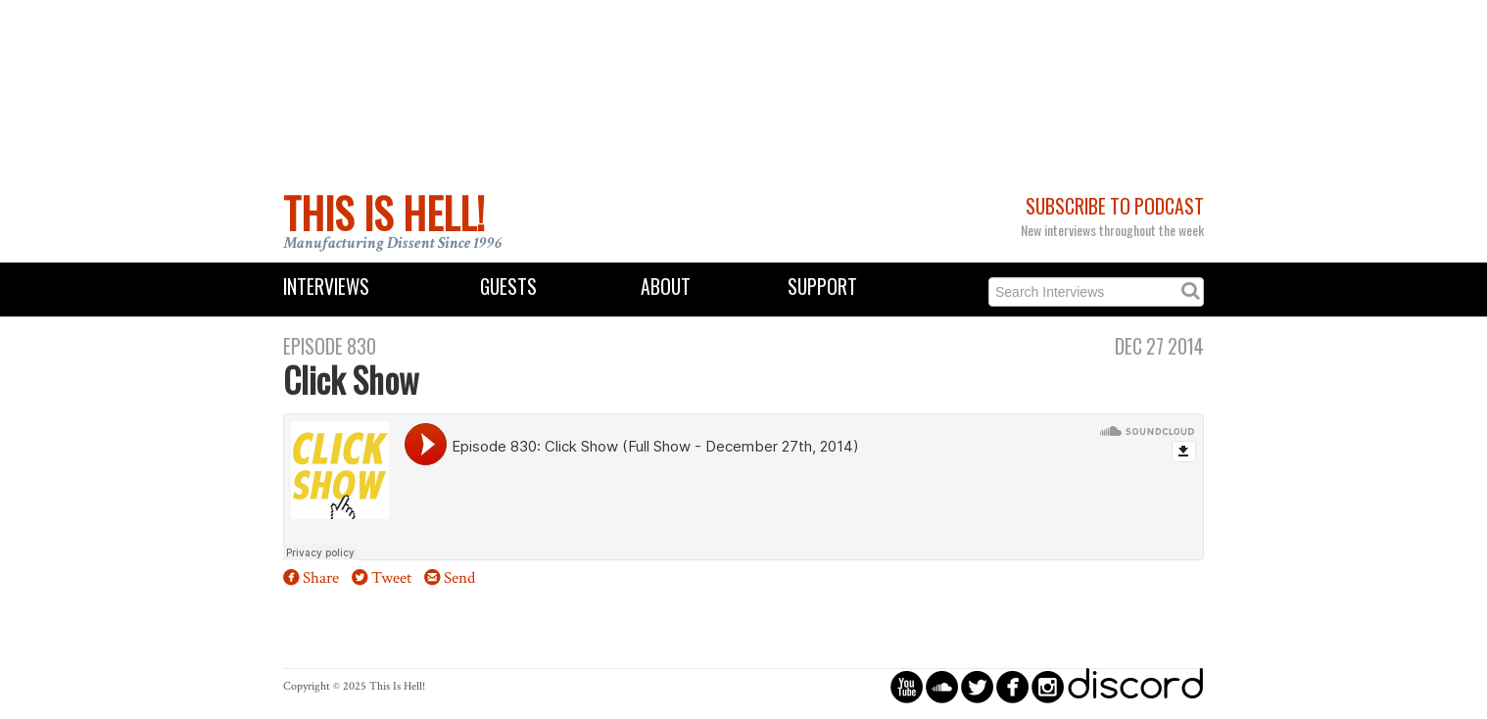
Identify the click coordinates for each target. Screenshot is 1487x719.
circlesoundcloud (942, 686)
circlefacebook (1012, 686)
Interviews (326, 286)
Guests (508, 286)
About (666, 286)
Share (321, 578)
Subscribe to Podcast (1115, 206)
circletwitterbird (977, 686)
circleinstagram (1047, 686)
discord (1135, 686)
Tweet (391, 578)
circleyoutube (906, 686)
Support (822, 286)
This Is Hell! (384, 212)
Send (459, 578)
